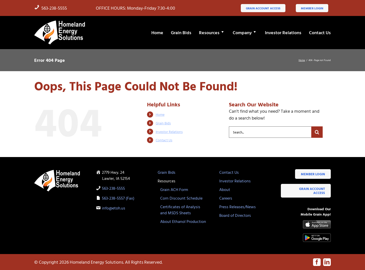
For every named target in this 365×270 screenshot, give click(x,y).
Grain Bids (163, 123)
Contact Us (164, 140)
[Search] (317, 132)
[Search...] (270, 132)
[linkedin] (327, 262)
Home (160, 114)
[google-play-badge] (317, 235)
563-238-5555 (50, 8)
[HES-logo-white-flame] (59, 21)
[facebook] (317, 262)
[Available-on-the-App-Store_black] (317, 222)
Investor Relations (169, 131)
